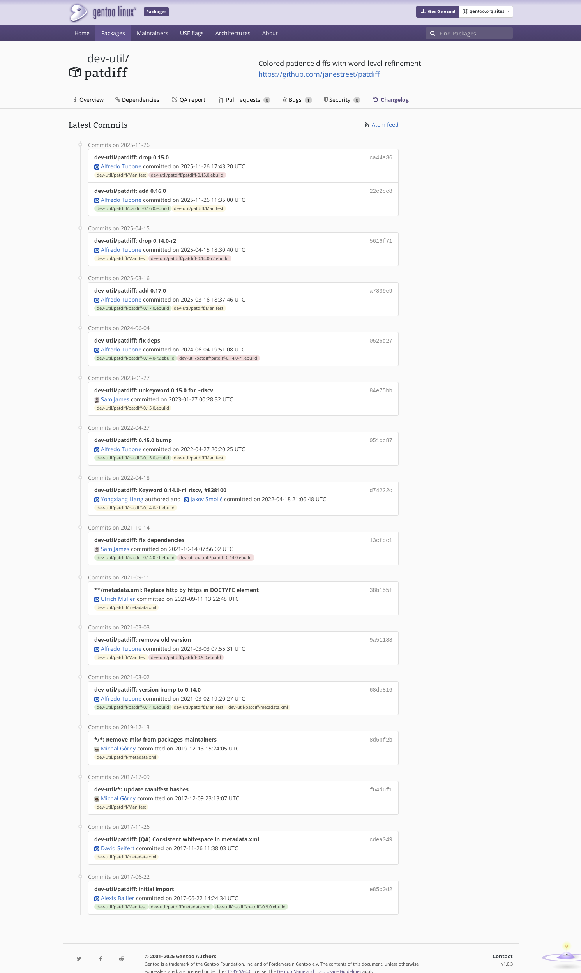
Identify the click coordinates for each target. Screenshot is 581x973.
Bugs (297, 99)
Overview (89, 99)
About (270, 33)
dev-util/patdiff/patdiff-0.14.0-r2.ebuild (190, 256)
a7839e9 (380, 288)
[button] (437, 12)
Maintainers (152, 33)
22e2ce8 (380, 190)
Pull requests (245, 99)
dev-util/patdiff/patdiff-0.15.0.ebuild (187, 174)
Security (342, 99)
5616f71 (380, 239)
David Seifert (117, 836)
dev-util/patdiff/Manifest (121, 174)
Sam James (115, 394)
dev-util (106, 58)
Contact (503, 944)
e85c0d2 (380, 877)
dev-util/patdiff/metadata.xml (126, 599)
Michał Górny (118, 738)
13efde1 (380, 533)
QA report (188, 99)
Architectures (233, 33)
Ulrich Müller (118, 591)
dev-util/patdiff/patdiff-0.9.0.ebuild (186, 649)
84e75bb (380, 386)
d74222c (380, 484)
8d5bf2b (380, 730)
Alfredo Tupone (121, 165)
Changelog (390, 99)
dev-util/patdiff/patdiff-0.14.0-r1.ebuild (218, 354)
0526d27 (380, 337)
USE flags (192, 33)
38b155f (380, 582)
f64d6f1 (380, 779)
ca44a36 (380, 157)
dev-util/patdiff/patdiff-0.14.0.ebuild (215, 550)
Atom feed (381, 124)
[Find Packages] (476, 33)
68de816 (380, 681)
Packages (113, 33)
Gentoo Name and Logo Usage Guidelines (319, 959)
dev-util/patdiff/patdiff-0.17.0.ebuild (133, 305)
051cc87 (380, 435)
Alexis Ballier (117, 885)
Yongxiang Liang (122, 492)
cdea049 (380, 828)
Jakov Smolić (207, 492)
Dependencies (137, 99)
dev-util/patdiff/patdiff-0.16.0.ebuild (133, 207)
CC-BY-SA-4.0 (238, 959)
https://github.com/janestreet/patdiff (319, 74)
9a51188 (380, 632)
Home (82, 33)
